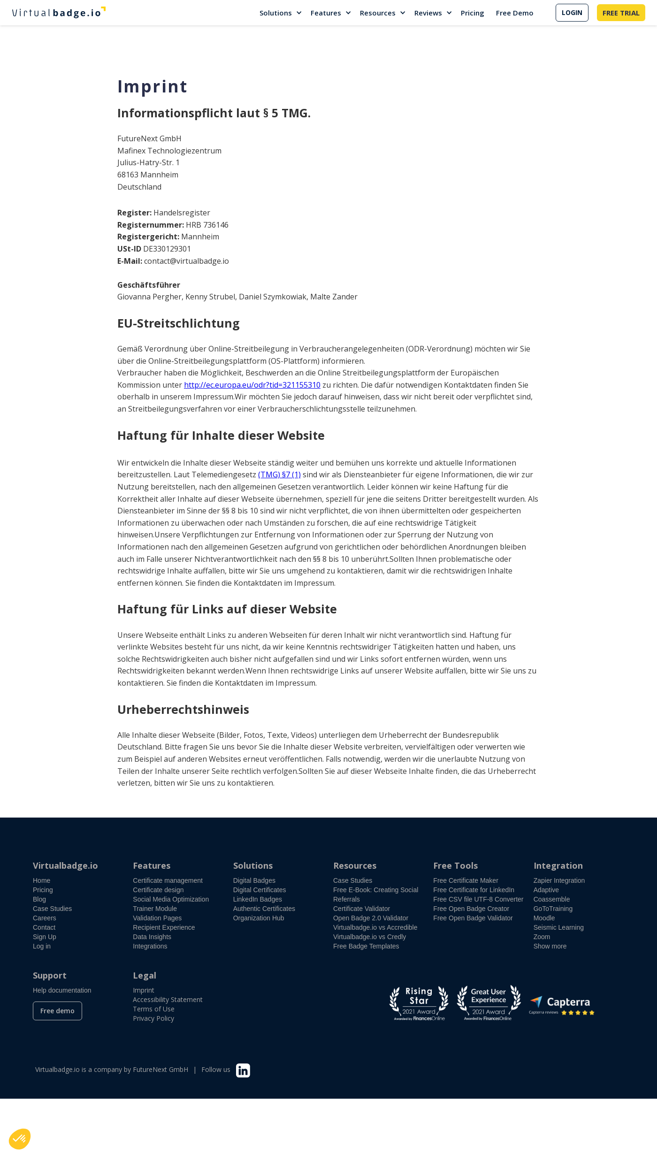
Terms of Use (154, 1008)
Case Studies (52, 908)
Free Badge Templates (366, 946)
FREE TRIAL (621, 12)
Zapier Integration (559, 880)
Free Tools (455, 865)
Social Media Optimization (171, 899)
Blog (39, 899)
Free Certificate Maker (465, 880)
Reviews (428, 12)
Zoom (542, 937)
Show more (550, 946)
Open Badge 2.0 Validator (370, 918)
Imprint (143, 990)
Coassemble (552, 899)
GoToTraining (553, 908)
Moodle (544, 918)
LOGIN (572, 12)
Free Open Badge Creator (471, 908)
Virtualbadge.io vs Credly (369, 937)
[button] (281, 12)
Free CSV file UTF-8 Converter (478, 899)
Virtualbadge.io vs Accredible (375, 927)
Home (41, 880)
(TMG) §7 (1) (279, 474)
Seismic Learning (559, 927)
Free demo (57, 1010)
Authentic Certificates (264, 908)
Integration (558, 865)
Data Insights (152, 937)
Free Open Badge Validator (472, 918)
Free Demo (515, 12)
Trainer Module (155, 908)
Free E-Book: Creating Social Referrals (375, 894)
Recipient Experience (164, 927)
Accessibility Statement (168, 999)
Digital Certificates (259, 890)
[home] (59, 13)
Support (50, 975)
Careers (44, 918)
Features (326, 12)
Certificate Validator (361, 908)
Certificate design (158, 890)
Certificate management (168, 880)
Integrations (150, 946)
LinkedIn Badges (257, 899)
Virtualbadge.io (65, 865)
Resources (378, 12)
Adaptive (546, 890)
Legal (144, 975)
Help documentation (62, 990)
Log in (42, 946)
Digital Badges (254, 880)
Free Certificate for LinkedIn (473, 890)
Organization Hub (258, 918)
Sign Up (44, 937)
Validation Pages (157, 918)
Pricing (472, 12)
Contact (44, 927)
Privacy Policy (153, 1018)
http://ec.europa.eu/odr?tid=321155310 (252, 385)
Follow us (215, 1069)
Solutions (276, 12)
